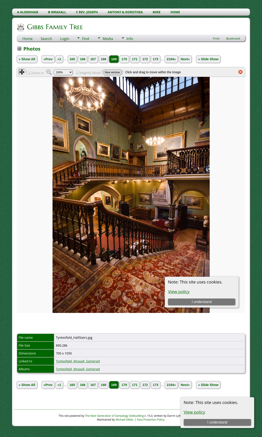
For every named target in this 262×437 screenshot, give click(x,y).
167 (93, 59)
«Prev (48, 59)
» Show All (27, 59)
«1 (59, 59)
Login (64, 38)
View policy (194, 412)
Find (85, 38)
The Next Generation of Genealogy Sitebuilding (114, 416)
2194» (171, 59)
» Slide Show (208, 59)
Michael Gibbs (124, 419)
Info (129, 38)
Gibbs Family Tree (54, 26)
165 (72, 59)
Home (27, 38)
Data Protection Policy (150, 419)
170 (124, 59)
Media (108, 38)
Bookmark (233, 38)
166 (82, 59)
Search (46, 38)
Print (216, 38)
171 (134, 59)
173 (155, 59)
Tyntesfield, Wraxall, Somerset (78, 361)
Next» (185, 59)
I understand (217, 422)
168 (103, 59)
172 (145, 59)
